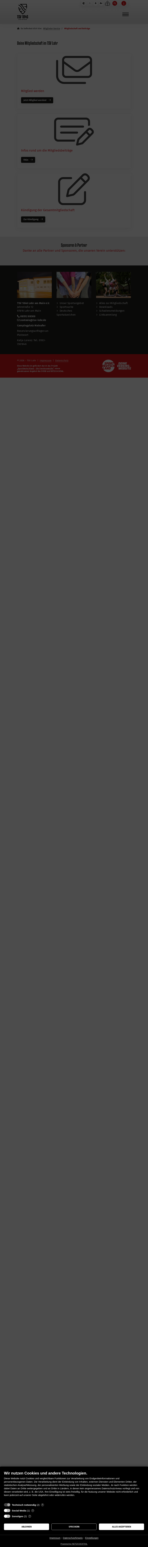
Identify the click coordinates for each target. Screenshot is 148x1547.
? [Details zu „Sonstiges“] (29, 1516)
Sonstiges (17, 1516)
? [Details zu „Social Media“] (32, 1510)
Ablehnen (27, 1526)
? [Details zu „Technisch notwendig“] (42, 1505)
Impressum (55, 1538)
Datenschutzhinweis (73, 1538)
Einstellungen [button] (91, 1538)
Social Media (19, 1510)
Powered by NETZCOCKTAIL (73, 1544)
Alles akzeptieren (121, 1526)
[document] (74, 1486)
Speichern (74, 1526)
